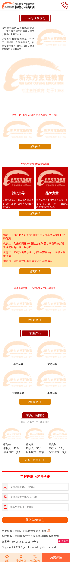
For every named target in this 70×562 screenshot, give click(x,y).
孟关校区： (26, 531)
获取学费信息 (35, 520)
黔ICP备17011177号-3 (25, 541)
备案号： (7, 541)
